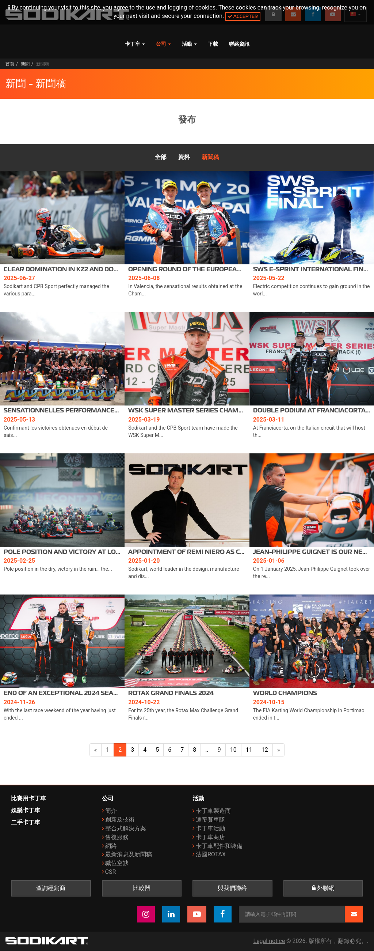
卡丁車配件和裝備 (219, 845)
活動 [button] (189, 44)
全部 (161, 157)
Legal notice (269, 940)
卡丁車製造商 (213, 810)
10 (233, 749)
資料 (184, 157)
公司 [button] (163, 44)
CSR (110, 871)
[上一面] (95, 750)
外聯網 (323, 888)
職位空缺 (117, 863)
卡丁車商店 (210, 837)
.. (206, 749)
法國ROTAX (211, 854)
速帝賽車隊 (210, 819)
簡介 (111, 810)
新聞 (25, 64)
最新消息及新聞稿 (128, 854)
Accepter (243, 16)
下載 (213, 44)
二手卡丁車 (25, 822)
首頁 (9, 64)
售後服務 (117, 837)
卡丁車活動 (210, 828)
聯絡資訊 (239, 44)
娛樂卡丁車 (25, 810)
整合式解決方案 (125, 828)
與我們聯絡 (232, 888)
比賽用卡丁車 (28, 798)
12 (265, 749)
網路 (111, 845)
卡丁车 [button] (135, 44)
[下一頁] (278, 750)
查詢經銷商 (50, 888)
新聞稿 (210, 157)
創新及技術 (119, 819)
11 (249, 749)
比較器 (141, 888)
